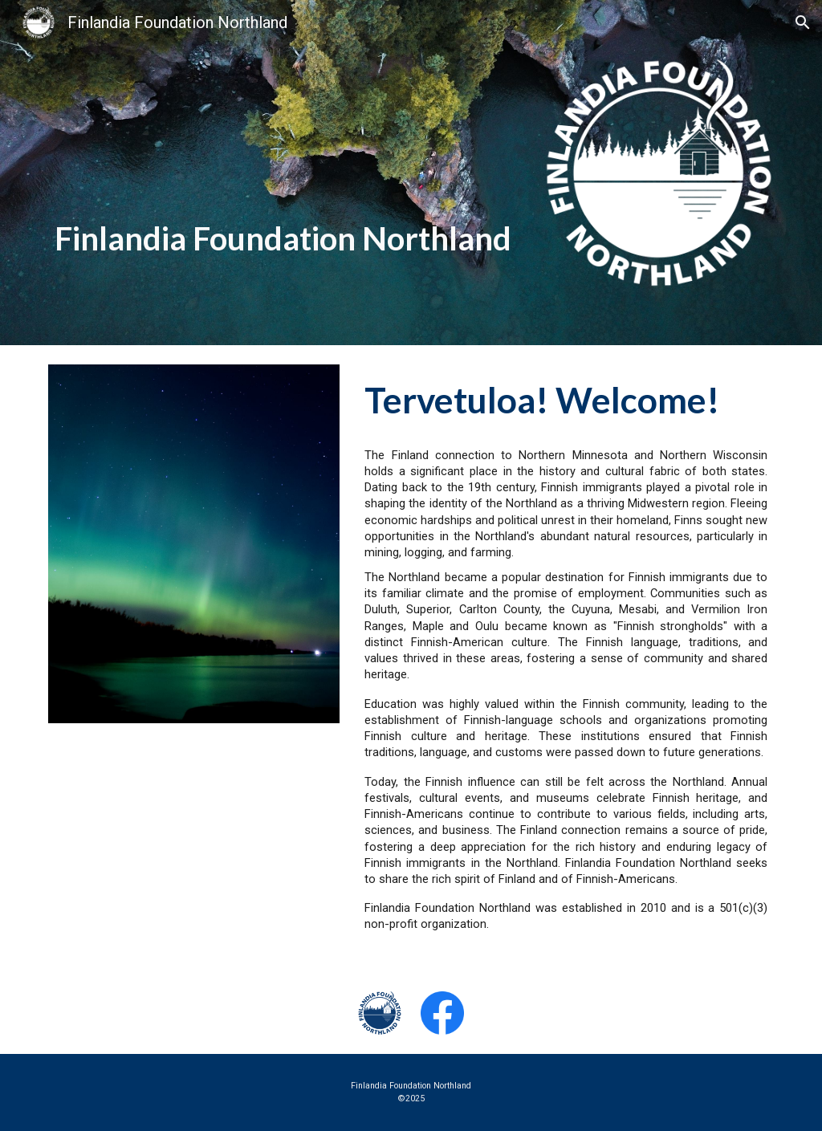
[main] (287, 162)
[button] (802, 22)
